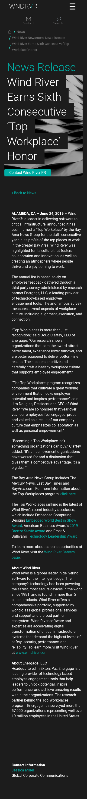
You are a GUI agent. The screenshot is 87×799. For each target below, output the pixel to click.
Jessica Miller (23, 770)
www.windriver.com (32, 652)
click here (68, 493)
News (21, 31)
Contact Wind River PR (27, 172)
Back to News (24, 192)
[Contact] (28, 21)
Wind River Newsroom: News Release (38, 37)
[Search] (58, 21)
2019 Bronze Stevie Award (45, 528)
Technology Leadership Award (52, 536)
